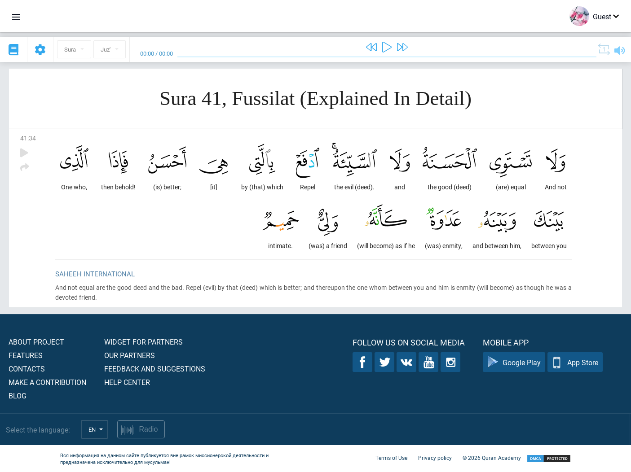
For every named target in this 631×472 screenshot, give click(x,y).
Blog (17, 395)
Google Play (514, 362)
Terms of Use (391, 457)
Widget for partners (143, 341)
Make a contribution (47, 382)
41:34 (28, 138)
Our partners (129, 355)
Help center (127, 382)
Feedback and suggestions (154, 368)
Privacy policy (435, 457)
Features (26, 355)
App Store (575, 362)
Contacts (27, 368)
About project (36, 341)
